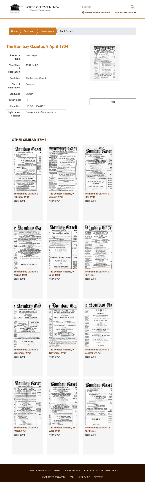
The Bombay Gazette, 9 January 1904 (61, 195)
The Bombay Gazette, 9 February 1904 (26, 195)
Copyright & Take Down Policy (101, 470)
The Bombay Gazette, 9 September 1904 (26, 351)
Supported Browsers (54, 477)
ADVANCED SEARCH (125, 12)
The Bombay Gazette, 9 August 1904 (26, 273)
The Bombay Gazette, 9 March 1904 (26, 429)
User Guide (84, 477)
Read (112, 101)
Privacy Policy (72, 470)
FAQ (72, 477)
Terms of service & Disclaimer (43, 470)
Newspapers (47, 31)
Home (14, 31)
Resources (29, 31)
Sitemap (98, 477)
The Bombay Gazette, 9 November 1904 (61, 351)
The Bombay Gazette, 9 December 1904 (97, 351)
